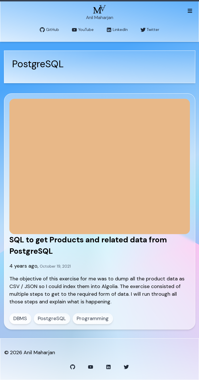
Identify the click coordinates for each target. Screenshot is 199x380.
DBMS (20, 318)
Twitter (150, 30)
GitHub (49, 30)
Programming (93, 318)
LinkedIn (117, 30)
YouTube (83, 30)
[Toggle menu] (190, 10)
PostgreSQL (52, 318)
